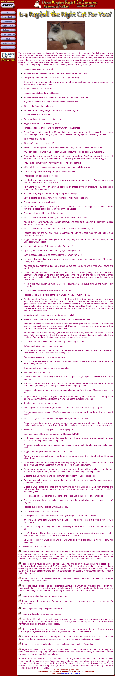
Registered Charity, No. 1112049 (70, 673)
